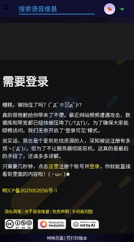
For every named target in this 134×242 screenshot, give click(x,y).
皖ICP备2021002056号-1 (29, 190)
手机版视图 (82, 211)
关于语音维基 (36, 211)
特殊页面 (55, 238)
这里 (53, 166)
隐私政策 (13, 211)
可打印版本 (76, 238)
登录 (94, 166)
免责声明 (60, 211)
